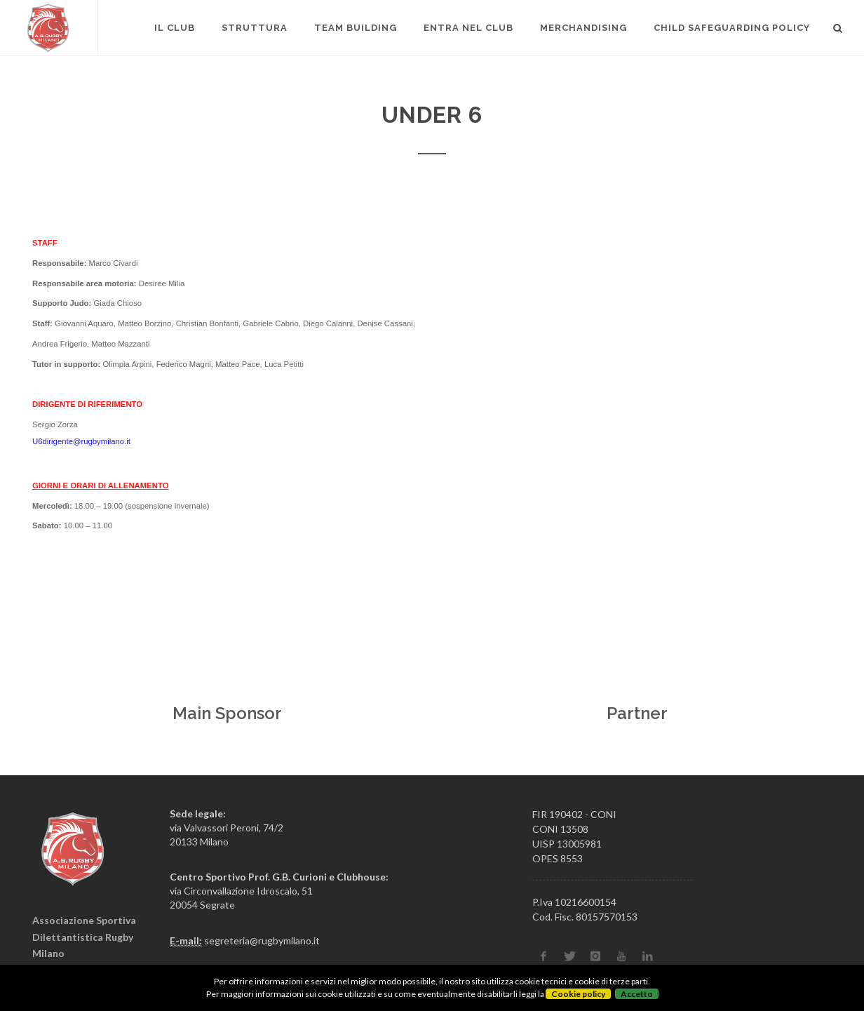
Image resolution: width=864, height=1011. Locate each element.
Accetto (637, 994)
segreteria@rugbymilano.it (262, 940)
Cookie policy (578, 994)
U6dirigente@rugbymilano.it (81, 441)
